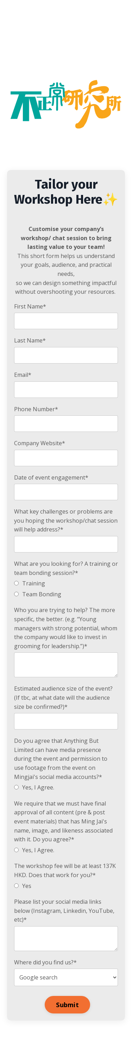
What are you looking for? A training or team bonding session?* (66, 568)
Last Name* (30, 340)
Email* (22, 375)
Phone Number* (36, 409)
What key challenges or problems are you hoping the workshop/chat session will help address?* (66, 520)
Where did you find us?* (45, 962)
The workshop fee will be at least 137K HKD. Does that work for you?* (65, 870)
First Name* (30, 306)
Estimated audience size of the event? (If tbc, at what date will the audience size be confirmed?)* (63, 697)
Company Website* (39, 443)
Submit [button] (67, 1004)
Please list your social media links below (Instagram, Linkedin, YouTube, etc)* (64, 910)
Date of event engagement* (51, 477)
